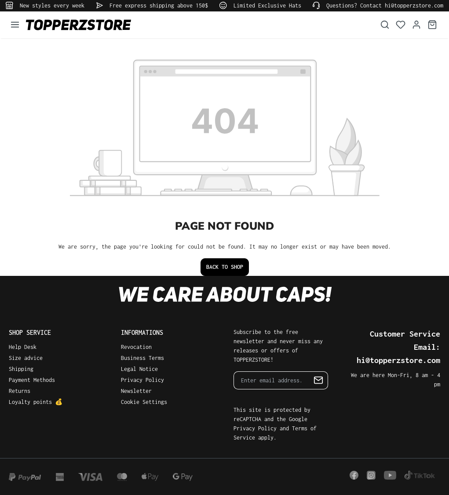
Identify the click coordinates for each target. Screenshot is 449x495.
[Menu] (15, 25)
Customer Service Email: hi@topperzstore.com (398, 347)
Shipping (21, 369)
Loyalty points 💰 (35, 402)
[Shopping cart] (432, 25)
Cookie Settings (144, 402)
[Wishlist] (401, 25)
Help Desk (23, 347)
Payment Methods (32, 380)
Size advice (26, 358)
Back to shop (224, 267)
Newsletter (136, 391)
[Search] (385, 25)
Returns (19, 391)
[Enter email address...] (272, 380)
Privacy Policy (142, 380)
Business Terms (142, 358)
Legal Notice (139, 369)
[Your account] (416, 25)
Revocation (136, 347)
